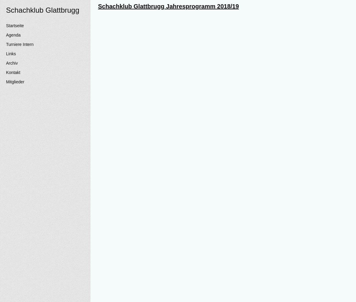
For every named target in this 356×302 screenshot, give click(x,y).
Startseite (15, 25)
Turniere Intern (19, 44)
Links (11, 53)
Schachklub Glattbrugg (42, 10)
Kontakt (13, 72)
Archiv (12, 63)
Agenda (13, 35)
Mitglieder (15, 81)
